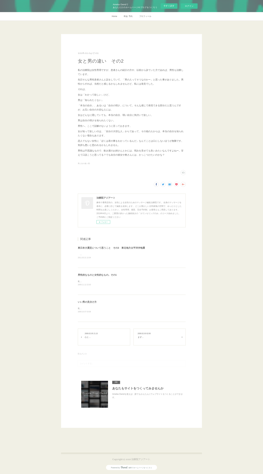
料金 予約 (128, 16)
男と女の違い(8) (84, 163)
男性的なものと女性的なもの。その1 (97, 275)
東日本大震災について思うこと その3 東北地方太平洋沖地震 (111, 247)
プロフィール (145, 16)
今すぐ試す (169, 6)
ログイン (189, 6)
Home (114, 16)
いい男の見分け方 (87, 302)
